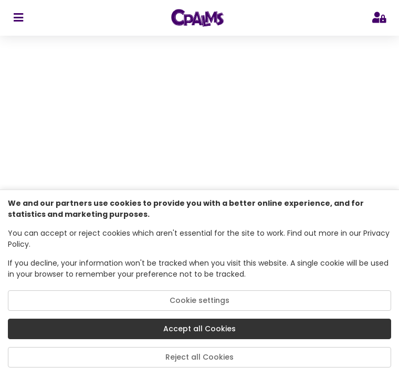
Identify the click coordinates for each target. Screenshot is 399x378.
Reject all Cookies (199, 357)
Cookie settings (199, 300)
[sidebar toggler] (18, 17)
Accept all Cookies (199, 328)
